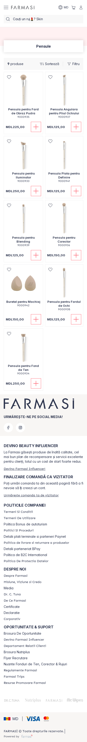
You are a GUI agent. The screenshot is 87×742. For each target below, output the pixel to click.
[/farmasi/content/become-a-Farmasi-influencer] (24, 640)
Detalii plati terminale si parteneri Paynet (35, 536)
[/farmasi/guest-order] (31, 495)
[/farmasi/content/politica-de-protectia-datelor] (26, 561)
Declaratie (12, 613)
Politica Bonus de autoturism (25, 524)
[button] (12, 719)
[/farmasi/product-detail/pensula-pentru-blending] (23, 226)
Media (8, 588)
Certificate (12, 607)
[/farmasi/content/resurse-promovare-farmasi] (25, 683)
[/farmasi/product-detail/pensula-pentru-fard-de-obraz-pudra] (23, 98)
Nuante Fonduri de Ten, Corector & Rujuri (35, 664)
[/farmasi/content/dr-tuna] (12, 594)
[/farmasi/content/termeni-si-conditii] (18, 512)
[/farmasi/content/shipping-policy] (36, 543)
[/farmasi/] (22, 7)
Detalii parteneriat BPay (22, 549)
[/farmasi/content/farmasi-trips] (14, 677)
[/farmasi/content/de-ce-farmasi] (15, 601)
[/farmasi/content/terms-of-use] (19, 518)
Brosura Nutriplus (17, 652)
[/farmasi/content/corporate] (12, 619)
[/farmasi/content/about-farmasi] (15, 576)
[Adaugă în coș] (36, 127)
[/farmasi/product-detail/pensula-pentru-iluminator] (23, 162)
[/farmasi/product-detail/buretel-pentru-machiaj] (23, 288)
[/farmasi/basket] (73, 7)
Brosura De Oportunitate (22, 633)
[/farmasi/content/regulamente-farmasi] (20, 670)
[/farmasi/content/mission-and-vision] (23, 582)
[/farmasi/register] (24, 469)
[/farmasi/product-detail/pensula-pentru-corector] (64, 226)
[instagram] (20, 427)
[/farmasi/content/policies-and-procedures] (19, 530)
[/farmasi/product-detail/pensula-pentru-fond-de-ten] (23, 354)
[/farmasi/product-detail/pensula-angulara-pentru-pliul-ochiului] (64, 98)
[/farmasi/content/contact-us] (25, 646)
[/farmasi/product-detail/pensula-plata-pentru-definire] (64, 162)
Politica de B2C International (25, 555)
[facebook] (8, 427)
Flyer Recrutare (16, 658)
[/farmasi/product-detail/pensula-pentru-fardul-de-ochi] (64, 290)
